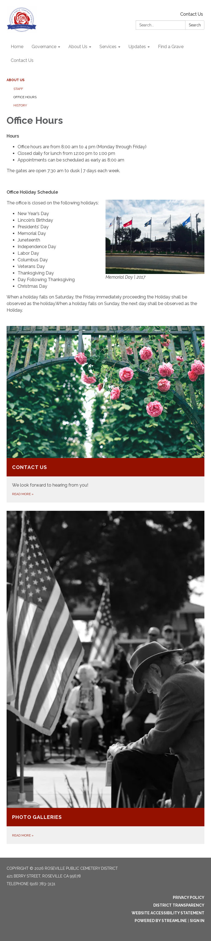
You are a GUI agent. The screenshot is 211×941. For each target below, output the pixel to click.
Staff (18, 89)
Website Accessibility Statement (168, 913)
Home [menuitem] (17, 46)
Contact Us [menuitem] (22, 60)
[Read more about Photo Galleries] (105, 677)
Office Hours (25, 97)
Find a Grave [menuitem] (171, 46)
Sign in (197, 920)
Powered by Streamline (161, 920)
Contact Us (191, 14)
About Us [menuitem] (77, 46)
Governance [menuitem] (44, 46)
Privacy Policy (188, 897)
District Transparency (178, 905)
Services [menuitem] (107, 46)
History (20, 105)
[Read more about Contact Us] (105, 414)
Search (195, 25)
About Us (15, 80)
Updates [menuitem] (137, 46)
